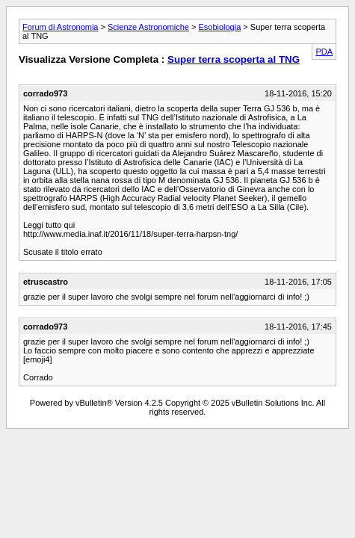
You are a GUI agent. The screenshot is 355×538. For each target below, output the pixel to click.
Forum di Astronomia (60, 26)
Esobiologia (219, 26)
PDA (324, 51)
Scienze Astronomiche (148, 26)
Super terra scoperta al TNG (233, 59)
